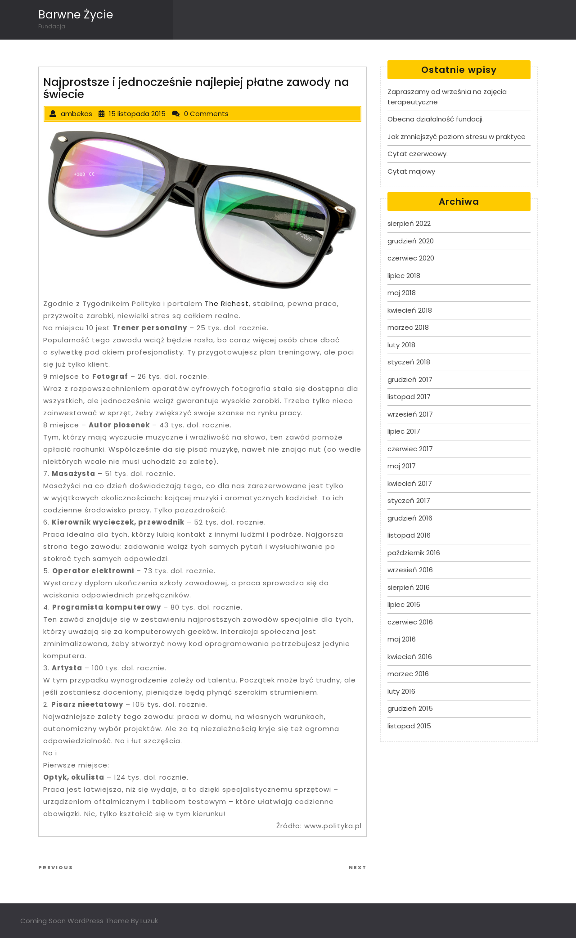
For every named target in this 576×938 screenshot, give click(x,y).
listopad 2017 (409, 396)
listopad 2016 (409, 535)
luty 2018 (401, 345)
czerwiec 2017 (410, 448)
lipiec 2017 (403, 431)
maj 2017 (401, 466)
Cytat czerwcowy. (417, 153)
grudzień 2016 (409, 518)
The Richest (227, 303)
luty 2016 (401, 691)
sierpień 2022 (409, 223)
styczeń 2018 (408, 362)
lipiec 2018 (403, 275)
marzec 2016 (408, 673)
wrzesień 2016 (410, 569)
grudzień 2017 (409, 379)
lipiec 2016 (403, 604)
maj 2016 (401, 639)
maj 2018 (401, 292)
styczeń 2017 (408, 500)
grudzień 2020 (410, 241)
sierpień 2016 (408, 587)
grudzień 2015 (410, 708)
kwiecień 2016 (409, 656)
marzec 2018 (408, 327)
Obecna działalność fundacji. (435, 119)
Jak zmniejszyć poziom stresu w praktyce (456, 136)
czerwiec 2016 (410, 622)
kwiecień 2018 (409, 310)
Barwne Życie (75, 14)
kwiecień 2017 (409, 483)
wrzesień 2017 (410, 414)
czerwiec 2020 (410, 258)
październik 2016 (413, 552)
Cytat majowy (411, 171)
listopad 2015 (409, 726)
